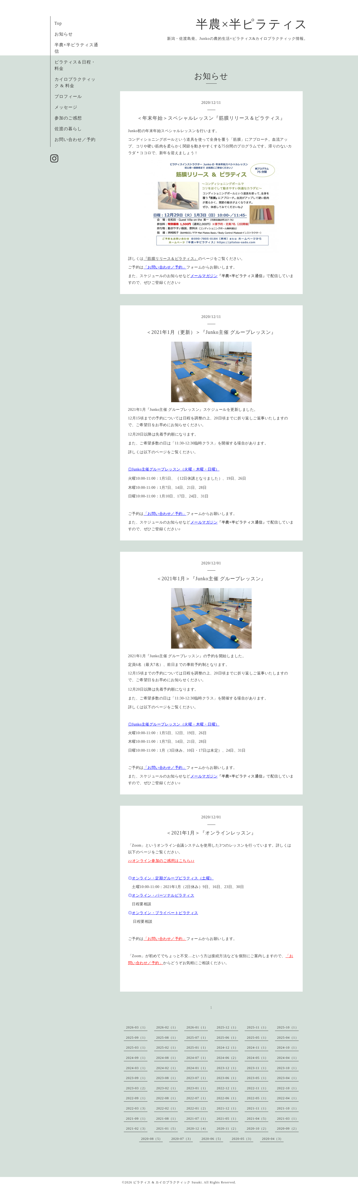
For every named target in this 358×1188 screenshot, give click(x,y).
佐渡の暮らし (68, 128)
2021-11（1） (257, 1108)
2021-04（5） (257, 1118)
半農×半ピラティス (252, 24)
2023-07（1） (197, 1078)
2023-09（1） (136, 1078)
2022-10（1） (288, 1088)
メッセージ (66, 107)
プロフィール (68, 96)
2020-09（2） (288, 1128)
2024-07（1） (197, 1058)
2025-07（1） (197, 1038)
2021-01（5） (167, 1128)
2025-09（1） (136, 1038)
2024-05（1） (257, 1058)
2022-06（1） (227, 1098)
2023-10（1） (288, 1068)
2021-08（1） (167, 1118)
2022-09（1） (136, 1098)
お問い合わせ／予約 (75, 139)
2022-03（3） (136, 1108)
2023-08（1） (167, 1078)
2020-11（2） (227, 1128)
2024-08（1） (167, 1058)
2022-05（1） (257, 1098)
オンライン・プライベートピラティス (165, 913)
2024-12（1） (227, 1047)
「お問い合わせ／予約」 (165, 267)
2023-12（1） (227, 1068)
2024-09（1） (136, 1058)
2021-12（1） (227, 1108)
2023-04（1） (288, 1078)
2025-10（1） (288, 1027)
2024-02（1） (167, 1068)
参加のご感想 (68, 118)
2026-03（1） (136, 1027)
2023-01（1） (197, 1088)
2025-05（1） (257, 1038)
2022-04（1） (288, 1098)
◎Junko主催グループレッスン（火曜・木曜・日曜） (173, 469)
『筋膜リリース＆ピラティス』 (171, 259)
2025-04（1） (288, 1038)
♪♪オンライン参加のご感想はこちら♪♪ (161, 861)
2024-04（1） (288, 1058)
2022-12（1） (227, 1088)
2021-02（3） (136, 1128)
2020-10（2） (257, 1128)
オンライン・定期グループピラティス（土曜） (173, 878)
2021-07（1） (197, 1118)
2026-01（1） (197, 1027)
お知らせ (64, 34)
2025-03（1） (136, 1047)
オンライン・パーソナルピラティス (163, 895)
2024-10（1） (288, 1047)
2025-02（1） (167, 1047)
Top (58, 23)
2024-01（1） (197, 1068)
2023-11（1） (257, 1068)
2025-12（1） (227, 1027)
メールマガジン (204, 276)
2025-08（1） (167, 1038)
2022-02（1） (167, 1108)
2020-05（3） (242, 1139)
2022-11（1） (257, 1088)
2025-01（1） (197, 1047)
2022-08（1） (167, 1098)
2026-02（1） (167, 1027)
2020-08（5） (152, 1139)
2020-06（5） (212, 1139)
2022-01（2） (197, 1108)
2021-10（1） (288, 1108)
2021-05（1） (227, 1118)
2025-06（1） (227, 1038)
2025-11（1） (257, 1027)
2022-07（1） (197, 1098)
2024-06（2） (227, 1058)
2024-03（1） (136, 1068)
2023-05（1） (257, 1078)
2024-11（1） (257, 1047)
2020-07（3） (182, 1139)
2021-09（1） (136, 1118)
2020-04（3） (273, 1139)
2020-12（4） (197, 1128)
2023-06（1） (227, 1078)
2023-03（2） (136, 1088)
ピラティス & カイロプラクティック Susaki (167, 1182)
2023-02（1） (167, 1088)
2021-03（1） (288, 1118)
